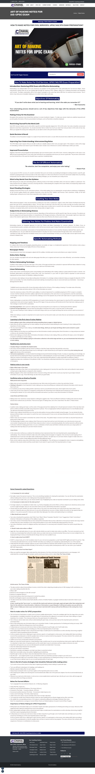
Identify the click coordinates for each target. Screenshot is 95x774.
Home (27, 5)
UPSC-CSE (38, 5)
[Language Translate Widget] (65, 756)
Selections (76, 5)
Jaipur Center (42, 744)
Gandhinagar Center (34, 754)
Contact (82, 5)
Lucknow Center (43, 752)
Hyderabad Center (43, 742)
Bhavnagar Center (33, 747)
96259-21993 (14, 1)
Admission (61, 5)
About (32, 5)
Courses (55, 5)
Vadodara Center (53, 754)
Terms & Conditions (52, 764)
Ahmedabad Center (34, 744)
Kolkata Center (43, 749)
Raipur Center (53, 744)
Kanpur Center (43, 747)
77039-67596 (47, 21)
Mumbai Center (43, 754)
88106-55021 (22, 1)
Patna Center (52, 742)
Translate (64, 758)
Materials (68, 5)
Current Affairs (46, 5)
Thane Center (53, 752)
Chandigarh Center (33, 749)
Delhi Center (32, 742)
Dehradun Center (33, 752)
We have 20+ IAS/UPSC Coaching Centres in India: (26, 733)
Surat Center (52, 749)
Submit (80, 74)
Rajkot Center (53, 747)
